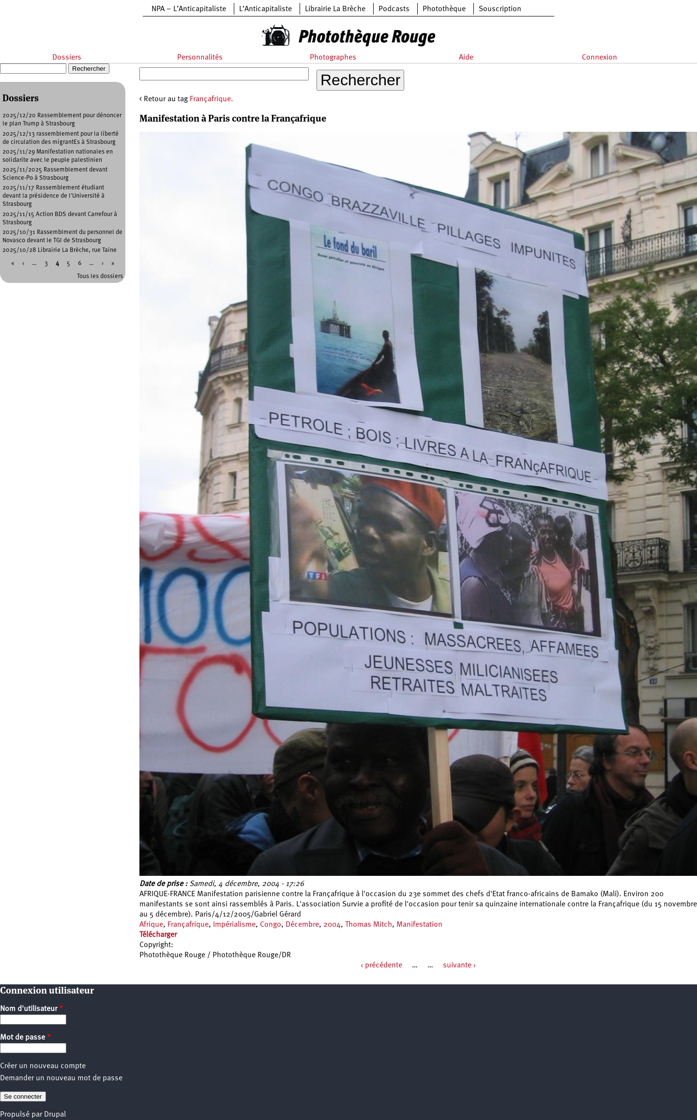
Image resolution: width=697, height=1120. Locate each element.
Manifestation (419, 925)
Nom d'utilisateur (31, 1009)
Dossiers (66, 58)
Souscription (500, 9)
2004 (332, 925)
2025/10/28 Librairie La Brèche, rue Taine (59, 250)
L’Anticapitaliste (265, 9)
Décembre (302, 925)
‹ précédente (381, 965)
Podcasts (394, 9)
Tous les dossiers (100, 276)
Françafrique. (211, 99)
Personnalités (200, 58)
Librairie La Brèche (335, 9)
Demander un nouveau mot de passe (61, 1078)
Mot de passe (25, 1038)
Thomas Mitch (368, 925)
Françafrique (188, 925)
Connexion (599, 58)
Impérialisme (234, 925)
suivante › (459, 965)
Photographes (333, 58)
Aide (466, 58)
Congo (270, 925)
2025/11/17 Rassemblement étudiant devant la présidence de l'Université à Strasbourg (53, 196)
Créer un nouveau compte (43, 1066)
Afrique (151, 925)
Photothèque (444, 9)
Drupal (55, 1115)
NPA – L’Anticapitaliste (189, 9)
